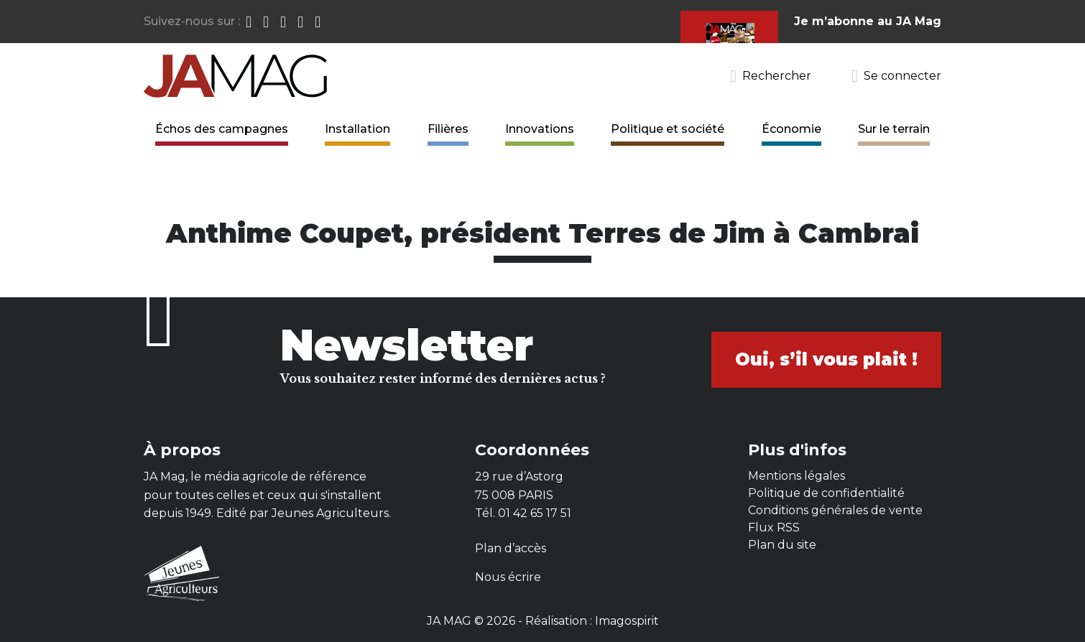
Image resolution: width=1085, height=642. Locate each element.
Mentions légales (796, 476)
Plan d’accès (510, 548)
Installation (357, 129)
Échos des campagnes (221, 129)
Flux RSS (774, 527)
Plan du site (782, 545)
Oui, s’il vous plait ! (826, 359)
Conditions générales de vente (835, 510)
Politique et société (667, 129)
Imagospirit (627, 621)
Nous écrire (508, 577)
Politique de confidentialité (826, 493)
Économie (791, 129)
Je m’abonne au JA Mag (867, 21)
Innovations (539, 129)
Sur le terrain (894, 129)
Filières (448, 129)
